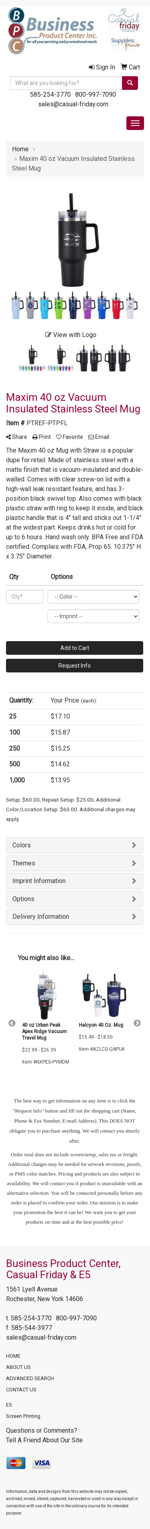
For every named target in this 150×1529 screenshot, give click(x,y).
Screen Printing (23, 1416)
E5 (9, 1405)
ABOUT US (18, 1367)
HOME (13, 1356)
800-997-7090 (95, 94)
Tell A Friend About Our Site (44, 1440)
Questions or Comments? (41, 1430)
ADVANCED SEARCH (30, 1378)
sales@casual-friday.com (73, 104)
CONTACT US (21, 1390)
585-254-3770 (50, 94)
